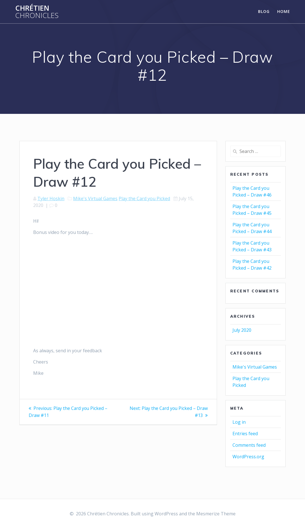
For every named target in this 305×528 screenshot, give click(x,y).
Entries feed (245, 433)
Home (283, 11)
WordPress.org (248, 456)
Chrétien (36, 11)
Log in (239, 422)
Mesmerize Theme (216, 514)
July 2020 (241, 330)
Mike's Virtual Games (95, 198)
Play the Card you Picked (144, 198)
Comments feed (249, 445)
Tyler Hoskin (50, 198)
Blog (264, 11)
